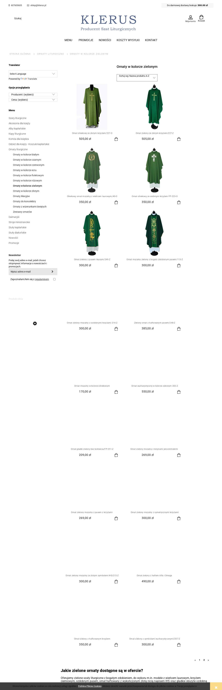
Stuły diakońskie (17, 232)
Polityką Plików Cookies (90, 686)
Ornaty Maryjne (21, 196)
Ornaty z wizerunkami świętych (30, 206)
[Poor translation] (8, 632)
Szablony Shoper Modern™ (116, 614)
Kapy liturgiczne (17, 133)
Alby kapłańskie (17, 128)
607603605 (16, 5)
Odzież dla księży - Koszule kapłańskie (29, 144)
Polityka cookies (17, 597)
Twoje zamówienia (51, 587)
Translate (29, 79)
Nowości (13, 237)
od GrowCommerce (139, 614)
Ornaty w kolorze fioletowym (28, 175)
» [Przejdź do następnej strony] (208, 487)
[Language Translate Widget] (33, 73)
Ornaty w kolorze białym (26, 154)
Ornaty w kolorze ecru (24, 170)
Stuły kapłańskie (17, 227)
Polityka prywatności (118, 587)
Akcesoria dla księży (19, 123)
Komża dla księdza (19, 139)
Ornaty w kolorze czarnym (27, 159)
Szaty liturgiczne (17, 118)
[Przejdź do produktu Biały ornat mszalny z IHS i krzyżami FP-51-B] (33, 339)
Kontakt (144, 592)
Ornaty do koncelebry (24, 201)
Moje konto (190, 21)
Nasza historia (147, 587)
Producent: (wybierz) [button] (22, 94)
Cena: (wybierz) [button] (19, 99)
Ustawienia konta (50, 592)
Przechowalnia (49, 597)
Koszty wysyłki (82, 587)
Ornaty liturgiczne (18, 149)
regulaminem (42, 279)
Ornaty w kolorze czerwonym (28, 165)
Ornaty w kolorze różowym (27, 180)
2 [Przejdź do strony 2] (204, 487)
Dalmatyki (14, 217)
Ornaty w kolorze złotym (26, 191)
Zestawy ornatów (22, 211)
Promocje (14, 243)
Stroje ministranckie (19, 222)
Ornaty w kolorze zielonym (27, 185)
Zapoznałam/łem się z (29, 279)
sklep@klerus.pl (38, 5)
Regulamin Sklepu (18, 587)
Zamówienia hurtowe (20, 592)
